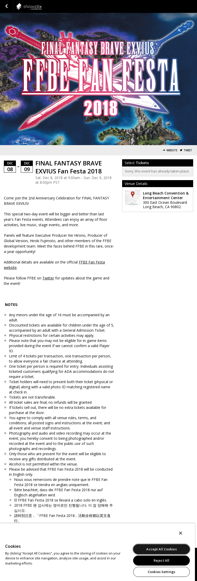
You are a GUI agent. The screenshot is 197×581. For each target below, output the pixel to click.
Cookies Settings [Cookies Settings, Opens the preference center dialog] (161, 571)
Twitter (48, 278)
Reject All (161, 560)
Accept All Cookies (161, 549)
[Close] (180, 533)
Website (171, 150)
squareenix (41, 6)
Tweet (188, 150)
